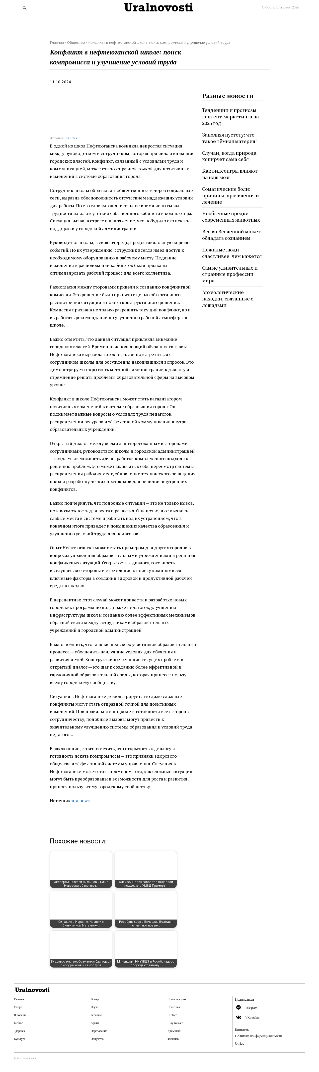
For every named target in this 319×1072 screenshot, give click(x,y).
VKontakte (252, 1017)
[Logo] (159, 7)
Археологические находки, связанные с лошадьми (228, 294)
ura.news (71, 138)
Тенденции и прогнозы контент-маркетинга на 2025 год (231, 116)
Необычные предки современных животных (231, 214)
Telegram (251, 1008)
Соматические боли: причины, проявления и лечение (231, 193)
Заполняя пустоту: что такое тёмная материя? (230, 137)
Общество (76, 42)
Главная (57, 42)
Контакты (242, 1030)
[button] (24, 7)
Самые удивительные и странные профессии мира (230, 270)
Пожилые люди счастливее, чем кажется (232, 250)
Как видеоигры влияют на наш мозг (230, 172)
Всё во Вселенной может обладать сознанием (232, 232)
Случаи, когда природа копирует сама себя (229, 154)
